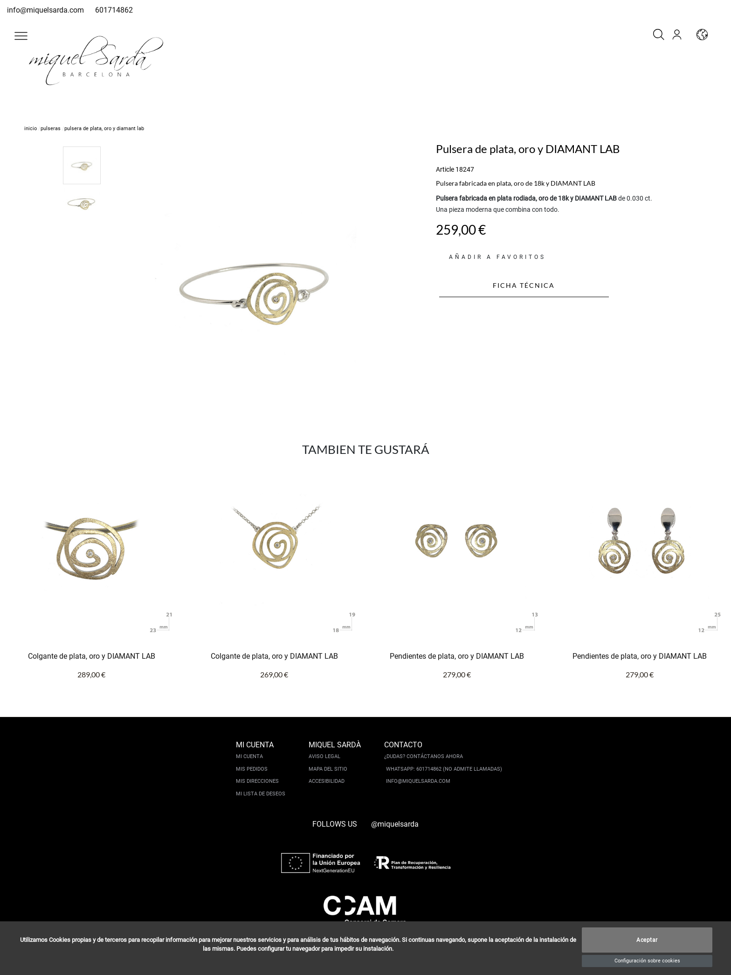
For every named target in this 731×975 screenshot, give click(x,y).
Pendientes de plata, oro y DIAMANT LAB (457, 656)
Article (445, 169)
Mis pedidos (252, 769)
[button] (21, 36)
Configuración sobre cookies (647, 961)
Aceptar (647, 940)
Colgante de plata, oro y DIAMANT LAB (91, 656)
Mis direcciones (257, 781)
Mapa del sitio (328, 769)
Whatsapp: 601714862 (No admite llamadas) (444, 769)
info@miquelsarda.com (45, 10)
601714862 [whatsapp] (114, 10)
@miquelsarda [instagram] (395, 824)
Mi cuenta (249, 756)
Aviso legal (324, 756)
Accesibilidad (327, 781)
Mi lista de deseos (260, 794)
